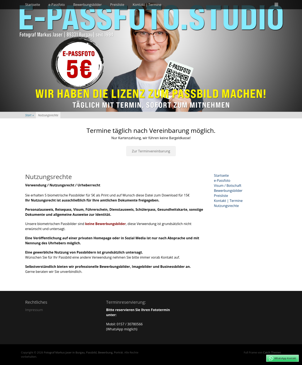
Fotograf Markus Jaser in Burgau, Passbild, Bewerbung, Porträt (83, 352)
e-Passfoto (56, 4)
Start (29, 115)
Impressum (34, 309)
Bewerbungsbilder (87, 4)
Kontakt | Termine (147, 4)
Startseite (32, 4)
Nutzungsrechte (226, 205)
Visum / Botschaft (227, 185)
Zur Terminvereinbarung (151, 151)
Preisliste (117, 4)
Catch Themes (272, 352)
